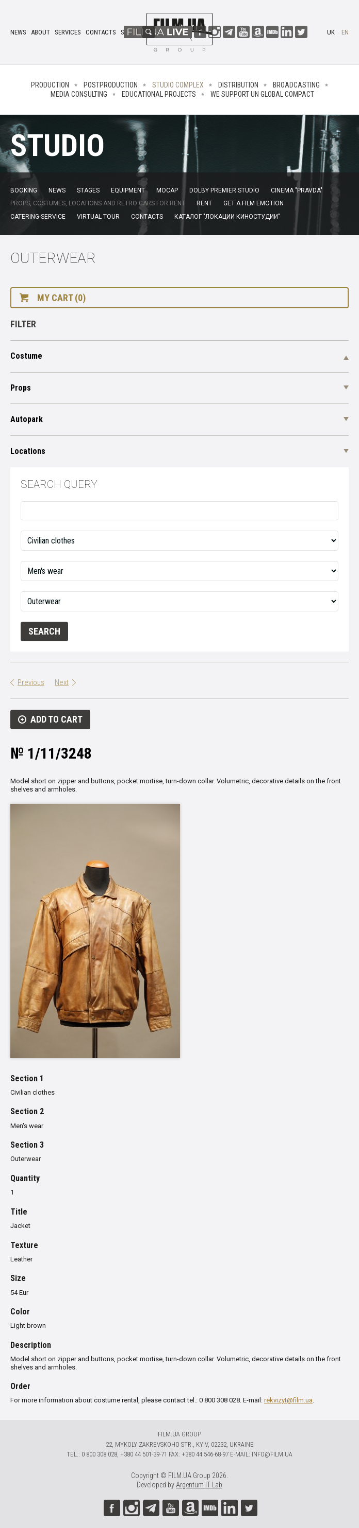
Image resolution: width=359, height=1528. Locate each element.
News (18, 32)
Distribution (238, 85)
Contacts (101, 32)
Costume (26, 356)
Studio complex (178, 85)
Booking (23, 190)
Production (50, 85)
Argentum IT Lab (199, 1485)
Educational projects (159, 94)
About (40, 32)
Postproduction (111, 85)
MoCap (167, 190)
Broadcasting (296, 85)
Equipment (128, 190)
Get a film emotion (253, 203)
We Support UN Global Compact (262, 94)
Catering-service (38, 216)
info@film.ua (272, 1454)
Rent (204, 203)
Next (62, 682)
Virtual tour (98, 216)
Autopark (26, 419)
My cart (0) (61, 297)
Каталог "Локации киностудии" (227, 216)
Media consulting (79, 94)
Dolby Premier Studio (224, 190)
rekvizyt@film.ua (288, 1400)
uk (331, 32)
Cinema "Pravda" (296, 190)
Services (68, 32)
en (345, 32)
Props (20, 388)
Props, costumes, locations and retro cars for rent (97, 203)
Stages (88, 190)
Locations (27, 451)
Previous (31, 682)
